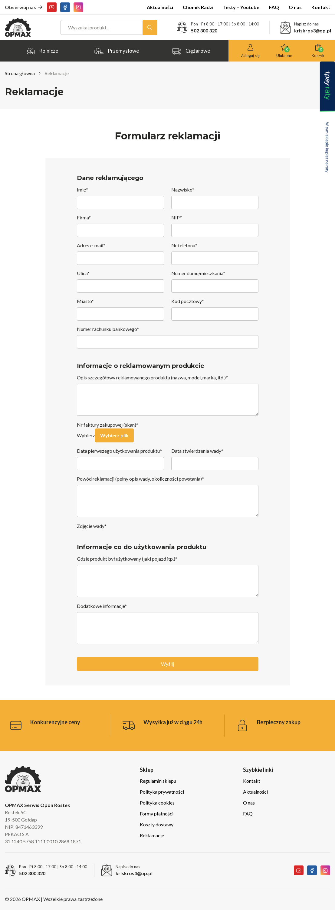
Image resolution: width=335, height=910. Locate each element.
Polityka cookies (157, 802)
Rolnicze (42, 50)
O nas (295, 7)
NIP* (214, 226)
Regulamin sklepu (158, 781)
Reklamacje (152, 835)
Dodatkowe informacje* (167, 624)
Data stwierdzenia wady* (214, 459)
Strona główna (20, 73)
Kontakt (320, 7)
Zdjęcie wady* (92, 526)
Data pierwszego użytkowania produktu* (120, 459)
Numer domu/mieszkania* (214, 281)
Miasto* (120, 309)
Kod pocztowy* (214, 309)
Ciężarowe (191, 50)
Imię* (120, 198)
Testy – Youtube (241, 7)
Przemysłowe (116, 50)
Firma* (120, 226)
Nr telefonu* (214, 253)
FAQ (274, 7)
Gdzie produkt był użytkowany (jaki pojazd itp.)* (167, 577)
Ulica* (120, 281)
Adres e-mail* (120, 253)
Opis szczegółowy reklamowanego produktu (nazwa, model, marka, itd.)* (167, 395)
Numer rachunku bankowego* (167, 337)
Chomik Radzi (198, 7)
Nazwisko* (214, 198)
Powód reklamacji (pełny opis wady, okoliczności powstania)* (167, 497)
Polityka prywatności (162, 792)
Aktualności (160, 7)
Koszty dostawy (156, 824)
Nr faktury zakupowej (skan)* (107, 425)
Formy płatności (156, 813)
